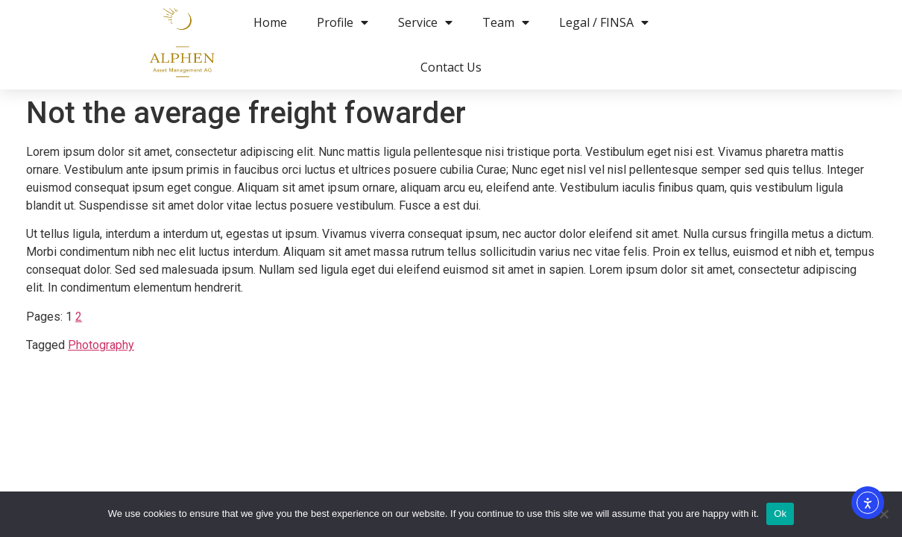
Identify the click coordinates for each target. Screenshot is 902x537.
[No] (883, 513)
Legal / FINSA (604, 22)
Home (270, 22)
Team (505, 22)
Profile (342, 22)
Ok (780, 513)
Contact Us (451, 67)
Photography (101, 345)
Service (425, 22)
